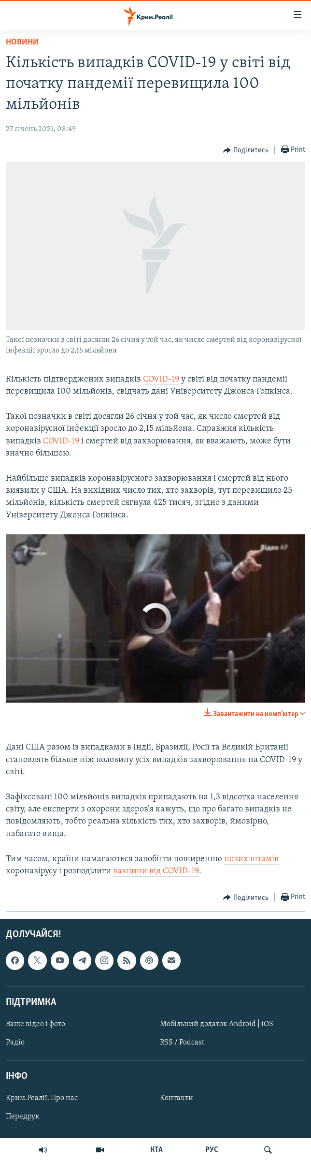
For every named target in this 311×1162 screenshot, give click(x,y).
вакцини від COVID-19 (156, 871)
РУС (211, 1150)
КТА (156, 1150)
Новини (22, 42)
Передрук (23, 1117)
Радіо (15, 1042)
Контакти (176, 1099)
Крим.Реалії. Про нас (42, 1099)
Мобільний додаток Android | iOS (216, 1024)
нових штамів (251, 859)
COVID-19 (161, 379)
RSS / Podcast (182, 1042)
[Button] (246, 150)
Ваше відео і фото (35, 1024)
